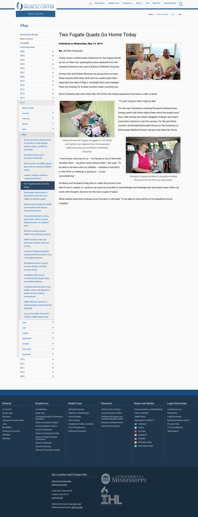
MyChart (156, 4)
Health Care (113, 4)
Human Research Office (111, 411)
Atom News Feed (143, 444)
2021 (22, 71)
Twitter (139, 426)
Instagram (140, 433)
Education (99, 4)
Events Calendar (141, 411)
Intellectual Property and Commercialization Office (112, 416)
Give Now (6, 415)
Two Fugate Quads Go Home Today (36, 184)
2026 (22, 50)
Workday (6, 437)
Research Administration (112, 421)
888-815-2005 (77, 506)
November (26, 347)
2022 (22, 66)
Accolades (24, 41)
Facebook (140, 422)
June (24, 321)
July (24, 326)
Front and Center (27, 45)
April (24, 127)
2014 (173, 13)
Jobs (4, 422)
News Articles (28, 106)
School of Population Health (47, 448)
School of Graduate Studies (47, 432)
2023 (22, 62)
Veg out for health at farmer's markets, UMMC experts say (36, 313)
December (26, 353)
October (25, 342)
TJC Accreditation (175, 426)
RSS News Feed (142, 441)
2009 (22, 374)
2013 (22, 357)
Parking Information (11, 429)
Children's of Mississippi (78, 411)
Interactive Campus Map (13, 419)
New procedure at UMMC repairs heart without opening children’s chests (38, 165)
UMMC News (140, 415)
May (24, 133)
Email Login (7, 411)
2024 (22, 58)
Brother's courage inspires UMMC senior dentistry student (37, 231)
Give (147, 4)
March (25, 122)
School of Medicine (43, 441)
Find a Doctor (74, 419)
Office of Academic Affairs (46, 421)
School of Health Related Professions (46, 436)
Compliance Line (174, 408)
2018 (22, 83)
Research (127, 4)
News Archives (26, 37)
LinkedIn (139, 437)
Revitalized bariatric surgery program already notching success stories (36, 264)
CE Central (7, 408)
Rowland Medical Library (46, 424)
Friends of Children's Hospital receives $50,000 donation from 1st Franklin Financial (37, 253)
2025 (22, 54)
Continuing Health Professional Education (49, 416)
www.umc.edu (57, 496)
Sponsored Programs (110, 424)
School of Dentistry (43, 428)
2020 (22, 75)
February (26, 117)
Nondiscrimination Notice (178, 419)
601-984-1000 (75, 502)
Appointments (170, 4)
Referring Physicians (77, 429)
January (25, 111)
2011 (22, 366)
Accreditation (41, 408)
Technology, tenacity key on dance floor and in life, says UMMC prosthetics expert (36, 194)
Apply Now (40, 411)
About (138, 4)
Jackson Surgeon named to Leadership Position (36, 175)
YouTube (140, 430)
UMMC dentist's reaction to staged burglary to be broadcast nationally (38, 303)
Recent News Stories (29, 33)
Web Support (173, 429)
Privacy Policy (173, 422)
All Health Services (76, 408)
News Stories (36, 13)
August (25, 331)
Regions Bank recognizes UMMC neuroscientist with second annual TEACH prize (38, 205)
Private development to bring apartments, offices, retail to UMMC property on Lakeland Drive (36, 219)
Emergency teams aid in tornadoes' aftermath (34, 155)
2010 (22, 370)
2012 (22, 362)
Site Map (6, 433)
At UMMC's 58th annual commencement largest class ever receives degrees (36, 276)
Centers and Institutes (111, 408)
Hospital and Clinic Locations (81, 422)
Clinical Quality (74, 415)
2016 (22, 92)
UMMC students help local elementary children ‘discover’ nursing (36, 241)
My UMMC (6, 426)
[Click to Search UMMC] (180, 4)
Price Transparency (76, 426)
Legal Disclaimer (174, 415)
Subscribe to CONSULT (144, 419)
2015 (22, 96)
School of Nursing (43, 445)
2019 (22, 79)
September (27, 337)
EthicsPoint (172, 411)
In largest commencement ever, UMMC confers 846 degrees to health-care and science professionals (37, 290)
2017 (22, 88)
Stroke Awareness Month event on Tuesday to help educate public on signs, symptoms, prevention (37, 143)
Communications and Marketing (148, 408)
